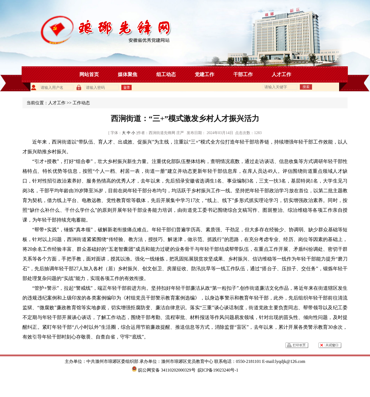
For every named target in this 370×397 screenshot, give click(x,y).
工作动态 (81, 102)
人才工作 (281, 74)
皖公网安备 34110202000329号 (163, 370)
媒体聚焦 (127, 74)
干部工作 (243, 74)
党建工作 (204, 74)
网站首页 (89, 74)
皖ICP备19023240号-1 (218, 370)
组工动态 (166, 74)
